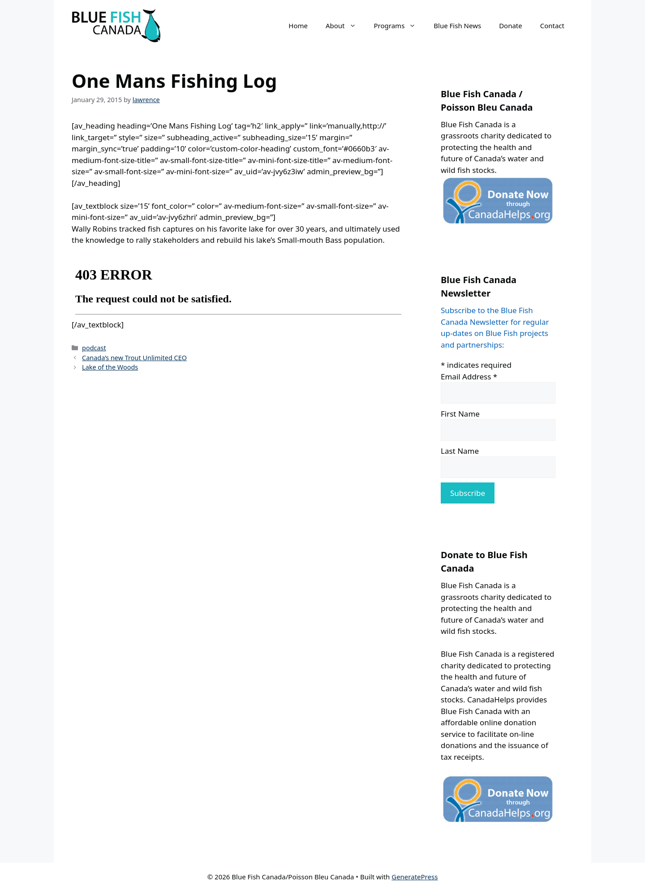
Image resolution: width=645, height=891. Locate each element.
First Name (460, 414)
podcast (94, 348)
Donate (510, 25)
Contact (552, 25)
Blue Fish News (457, 25)
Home (298, 25)
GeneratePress (414, 876)
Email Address (469, 376)
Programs (399, 25)
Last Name (460, 451)
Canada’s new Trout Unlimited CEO (134, 357)
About (345, 25)
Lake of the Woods (110, 367)
